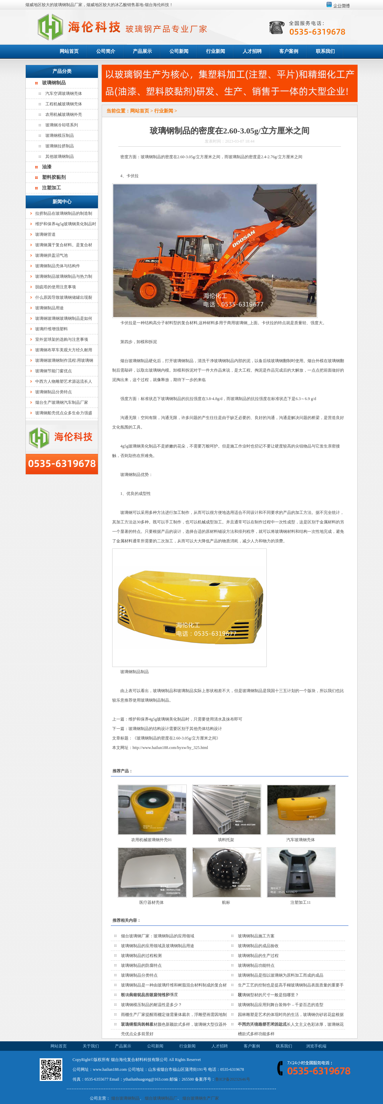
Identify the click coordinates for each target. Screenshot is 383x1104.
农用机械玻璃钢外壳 (63, 114)
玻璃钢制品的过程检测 (141, 955)
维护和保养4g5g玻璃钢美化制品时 (65, 224)
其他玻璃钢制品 (59, 156)
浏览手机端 (316, 1046)
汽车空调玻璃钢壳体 (63, 93)
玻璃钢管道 (45, 234)
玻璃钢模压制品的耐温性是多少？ (151, 1004)
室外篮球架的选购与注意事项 (61, 339)
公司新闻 (178, 51)
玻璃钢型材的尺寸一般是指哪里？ (268, 995)
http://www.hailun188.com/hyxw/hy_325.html (170, 747)
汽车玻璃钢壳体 (300, 839)
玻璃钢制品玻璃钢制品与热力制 (63, 276)
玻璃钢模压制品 (59, 135)
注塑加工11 (300, 902)
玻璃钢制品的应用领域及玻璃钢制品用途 (157, 945)
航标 (226, 902)
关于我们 (91, 1046)
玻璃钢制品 (54, 82)
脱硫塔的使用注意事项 (55, 287)
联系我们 (325, 51)
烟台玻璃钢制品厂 (161, 1098)
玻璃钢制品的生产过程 (258, 955)
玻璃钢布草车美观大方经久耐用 (63, 350)
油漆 (47, 166)
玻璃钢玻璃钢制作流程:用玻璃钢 (64, 360)
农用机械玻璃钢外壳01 (151, 839)
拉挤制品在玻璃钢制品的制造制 (63, 213)
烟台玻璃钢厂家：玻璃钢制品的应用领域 (157, 936)
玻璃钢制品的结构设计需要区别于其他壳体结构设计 (175, 728)
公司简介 (105, 51)
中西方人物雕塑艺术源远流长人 (63, 381)
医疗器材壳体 (151, 902)
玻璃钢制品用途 (49, 308)
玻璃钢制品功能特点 (256, 965)
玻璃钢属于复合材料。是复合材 (63, 245)
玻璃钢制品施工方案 (256, 936)
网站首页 (69, 51)
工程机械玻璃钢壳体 (63, 104)
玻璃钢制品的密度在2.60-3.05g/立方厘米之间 (176, 738)
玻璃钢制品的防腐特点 (141, 965)
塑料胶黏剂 (54, 177)
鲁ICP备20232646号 (232, 1079)
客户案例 (288, 51)
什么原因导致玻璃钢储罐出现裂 (63, 297)
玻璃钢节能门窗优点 (53, 371)
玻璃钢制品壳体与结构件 (57, 266)
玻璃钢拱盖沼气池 (51, 255)
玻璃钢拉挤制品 (59, 146)
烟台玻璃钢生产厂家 (200, 1098)
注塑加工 (51, 187)
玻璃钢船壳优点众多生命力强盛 (63, 413)
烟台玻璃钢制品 (125, 1098)
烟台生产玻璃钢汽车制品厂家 (61, 402)
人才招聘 (252, 51)
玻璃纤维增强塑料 (51, 329)
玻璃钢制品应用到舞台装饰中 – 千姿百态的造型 (280, 1004)
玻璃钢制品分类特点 (53, 392)
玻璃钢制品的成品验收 (258, 945)
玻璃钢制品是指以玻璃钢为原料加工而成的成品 (280, 975)
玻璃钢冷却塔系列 (61, 125)
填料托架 (226, 839)
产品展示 (142, 51)
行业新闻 (215, 51)
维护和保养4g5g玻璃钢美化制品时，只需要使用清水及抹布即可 (185, 719)
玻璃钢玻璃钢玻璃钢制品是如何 (63, 318)
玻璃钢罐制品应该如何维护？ (147, 995)
